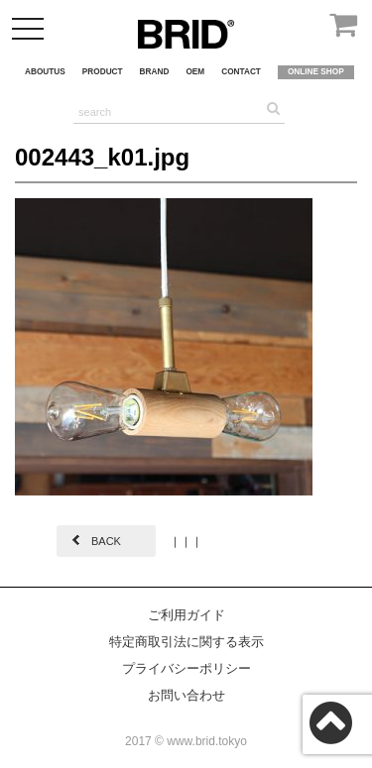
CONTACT (241, 71)
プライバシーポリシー (186, 668)
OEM (195, 71)
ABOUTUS (45, 71)
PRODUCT (102, 71)
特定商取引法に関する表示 (186, 641)
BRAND (155, 71)
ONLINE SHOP (316, 71)
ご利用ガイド (186, 614)
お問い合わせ (186, 695)
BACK (106, 541)
